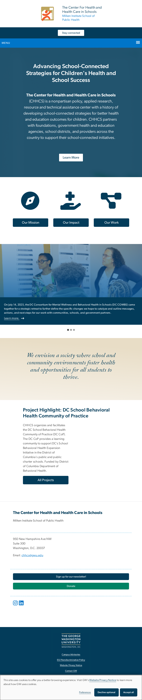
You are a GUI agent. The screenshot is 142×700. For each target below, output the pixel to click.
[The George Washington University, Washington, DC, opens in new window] (71, 640)
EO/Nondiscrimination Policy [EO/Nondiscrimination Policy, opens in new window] (71, 660)
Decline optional (106, 692)
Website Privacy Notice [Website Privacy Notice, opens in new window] (71, 665)
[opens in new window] (15, 605)
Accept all (128, 692)
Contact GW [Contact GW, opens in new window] (71, 671)
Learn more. (11, 318)
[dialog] (71, 687)
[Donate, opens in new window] (71, 586)
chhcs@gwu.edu (32, 555)
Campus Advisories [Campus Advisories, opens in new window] (71, 654)
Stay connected (71, 33)
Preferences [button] (85, 692)
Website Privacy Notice (102, 680)
